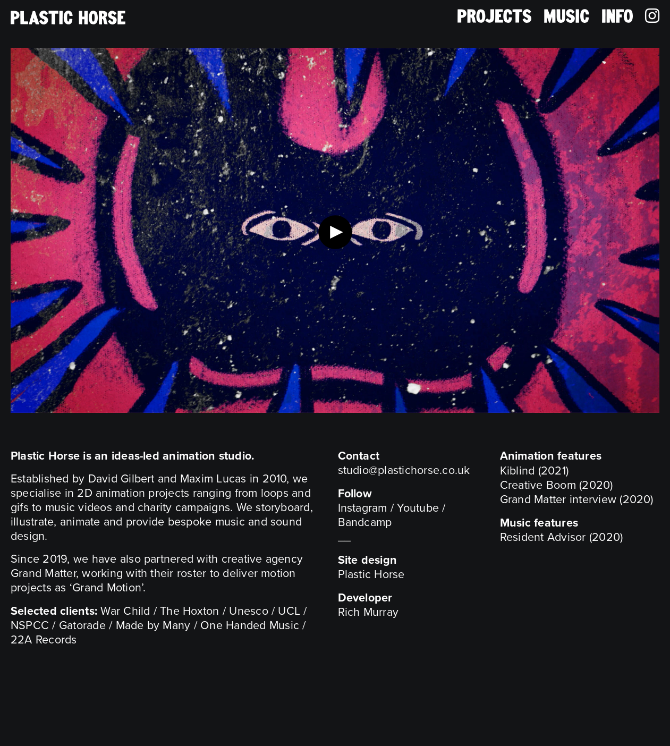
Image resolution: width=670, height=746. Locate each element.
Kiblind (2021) (534, 470)
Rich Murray (368, 612)
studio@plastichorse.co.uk (404, 470)
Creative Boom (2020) (556, 485)
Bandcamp (365, 522)
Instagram (362, 507)
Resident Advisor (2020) (561, 537)
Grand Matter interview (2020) (577, 499)
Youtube (418, 507)
